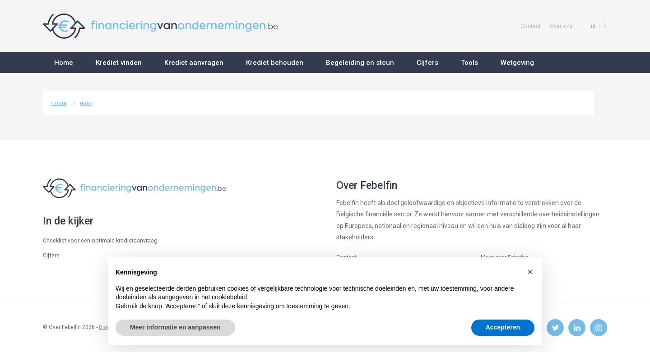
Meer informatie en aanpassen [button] (175, 327)
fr (605, 26)
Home (58, 103)
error (86, 103)
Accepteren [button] (503, 327)
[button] (530, 272)
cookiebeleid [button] (229, 297)
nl (593, 26)
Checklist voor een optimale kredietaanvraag (100, 240)
